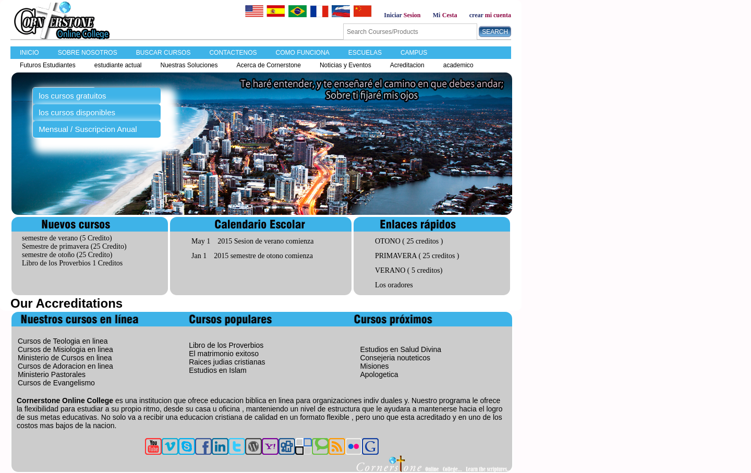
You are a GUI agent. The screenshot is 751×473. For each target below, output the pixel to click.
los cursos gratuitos (72, 95)
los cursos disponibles (77, 112)
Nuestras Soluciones (188, 65)
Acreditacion (407, 65)
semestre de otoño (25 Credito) (67, 255)
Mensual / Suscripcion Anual (88, 129)
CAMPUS (414, 52)
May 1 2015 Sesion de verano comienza (252, 241)
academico (458, 65)
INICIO (29, 52)
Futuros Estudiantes (48, 65)
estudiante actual (118, 65)
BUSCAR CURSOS (163, 52)
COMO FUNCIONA (303, 52)
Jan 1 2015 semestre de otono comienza (252, 256)
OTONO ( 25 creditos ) (409, 241)
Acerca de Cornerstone (269, 65)
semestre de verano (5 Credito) (67, 238)
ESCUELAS (365, 52)
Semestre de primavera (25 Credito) (74, 246)
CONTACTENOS (233, 52)
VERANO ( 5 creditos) (408, 270)
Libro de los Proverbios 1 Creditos (72, 263)
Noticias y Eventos (345, 65)
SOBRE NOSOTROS (87, 52)
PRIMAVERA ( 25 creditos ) (417, 256)
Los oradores (394, 285)
